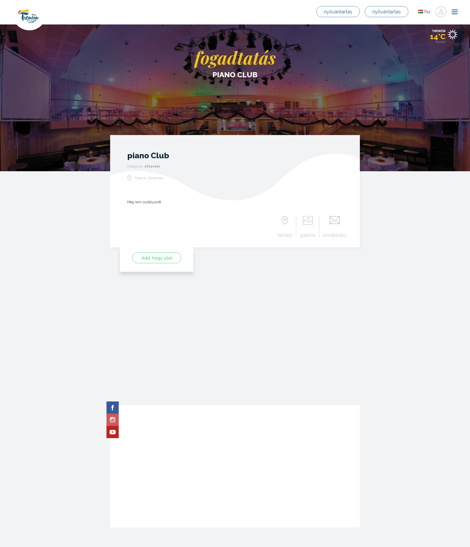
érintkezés (334, 235)
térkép (284, 235)
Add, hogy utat (156, 258)
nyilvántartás (338, 12)
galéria (307, 235)
